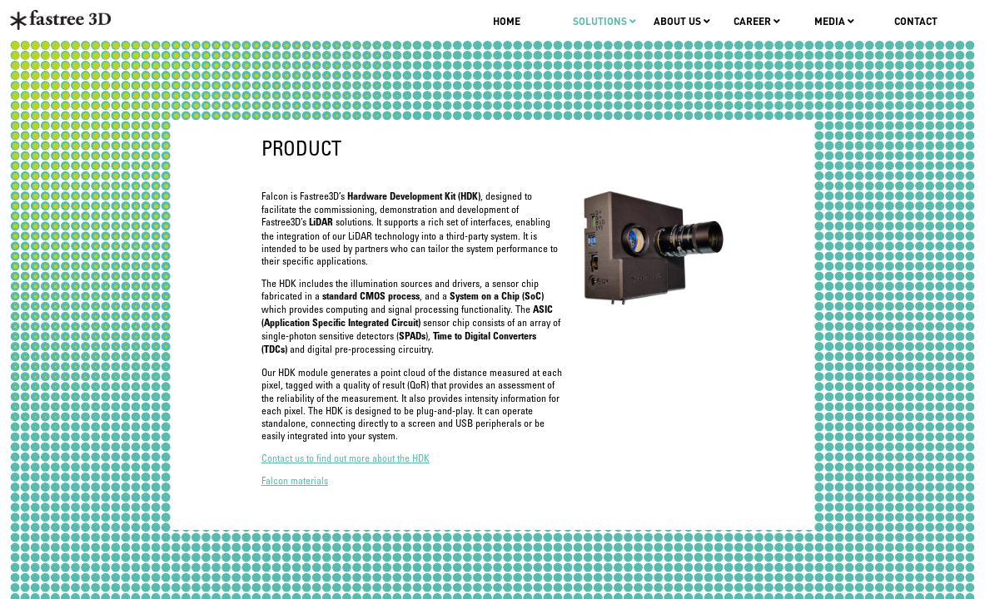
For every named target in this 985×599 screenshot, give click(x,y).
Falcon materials (294, 481)
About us (682, 21)
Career (757, 21)
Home (506, 21)
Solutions (604, 21)
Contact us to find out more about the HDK (345, 458)
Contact (916, 21)
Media (834, 21)
